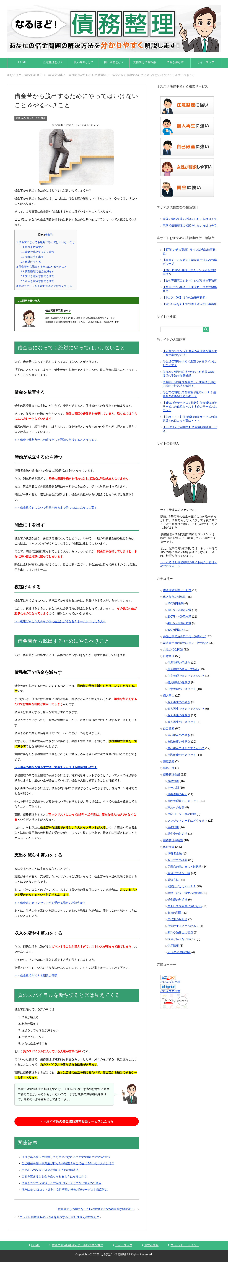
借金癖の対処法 (177, 899)
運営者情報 (151, 1245)
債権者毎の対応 (177, 794)
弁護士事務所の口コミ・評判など (184, 636)
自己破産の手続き (178, 735)
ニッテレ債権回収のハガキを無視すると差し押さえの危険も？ (59, 1217)
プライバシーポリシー (184, 1245)
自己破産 (168, 728)
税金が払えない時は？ (181, 939)
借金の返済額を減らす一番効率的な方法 (77, 1245)
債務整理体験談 (173, 840)
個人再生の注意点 (178, 715)
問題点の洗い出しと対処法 (31, 118)
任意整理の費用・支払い (183, 669)
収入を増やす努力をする (37, 281)
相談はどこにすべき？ (181, 886)
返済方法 (173, 879)
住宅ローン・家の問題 (181, 814)
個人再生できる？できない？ (185, 708)
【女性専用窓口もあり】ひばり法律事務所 (190, 280)
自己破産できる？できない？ (185, 748)
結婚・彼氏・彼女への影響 (184, 893)
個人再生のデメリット (181, 721)
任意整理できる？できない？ (185, 675)
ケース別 (173, 787)
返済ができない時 (178, 873)
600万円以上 (175, 629)
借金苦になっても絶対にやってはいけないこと (45, 242)
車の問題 (173, 827)
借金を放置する (32, 246)
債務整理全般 (171, 774)
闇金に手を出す (32, 256)
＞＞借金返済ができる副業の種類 (35, 975)
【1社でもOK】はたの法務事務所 (184, 297)
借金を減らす (175, 62)
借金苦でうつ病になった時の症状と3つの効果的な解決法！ (96, 1209)
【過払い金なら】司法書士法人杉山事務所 (190, 304)
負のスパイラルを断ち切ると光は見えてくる (44, 285)
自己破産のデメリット (181, 754)
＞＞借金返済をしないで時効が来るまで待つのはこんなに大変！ (55, 507)
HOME (22, 62)
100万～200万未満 (179, 610)
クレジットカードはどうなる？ (187, 820)
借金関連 (168, 846)
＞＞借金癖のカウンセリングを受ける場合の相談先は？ (50, 902)
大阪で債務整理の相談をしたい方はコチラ (190, 218)
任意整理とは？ (53, 62)
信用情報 (173, 945)
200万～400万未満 (179, 616)
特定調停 (168, 761)
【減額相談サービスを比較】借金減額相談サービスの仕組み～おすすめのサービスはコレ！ (190, 406)
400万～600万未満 (179, 623)
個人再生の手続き (178, 702)
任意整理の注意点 (178, 682)
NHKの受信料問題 (179, 952)
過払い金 (168, 767)
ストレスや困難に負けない (184, 906)
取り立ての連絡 (177, 860)
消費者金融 (174, 853)
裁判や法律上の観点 (180, 932)
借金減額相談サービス (177, 590)
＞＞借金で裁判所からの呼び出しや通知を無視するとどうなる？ (55, 439)
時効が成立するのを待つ (37, 251)
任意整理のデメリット (181, 688)
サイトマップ (205, 62)
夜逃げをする (30, 261)
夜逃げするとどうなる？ (183, 925)
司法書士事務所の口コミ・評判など (186, 642)
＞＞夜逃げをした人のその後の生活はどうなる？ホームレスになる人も (60, 621)
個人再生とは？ (84, 62)
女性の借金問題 (173, 649)
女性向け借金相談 (144, 62)
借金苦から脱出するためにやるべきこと (41, 266)
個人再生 (168, 695)
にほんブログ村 (170, 981)
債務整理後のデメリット (183, 800)
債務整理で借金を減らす (37, 271)
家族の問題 (174, 912)
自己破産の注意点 (178, 741)
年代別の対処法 (177, 919)
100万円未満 (175, 603)
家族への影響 (176, 807)
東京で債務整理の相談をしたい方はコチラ (190, 225)
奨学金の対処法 (177, 833)
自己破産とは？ (114, 62)
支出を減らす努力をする (37, 276)
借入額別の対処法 (174, 596)
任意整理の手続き (178, 662)
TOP (26, 74)
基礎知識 (173, 781)
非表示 (48, 234)
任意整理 (168, 656)
